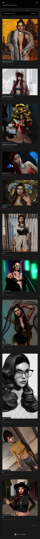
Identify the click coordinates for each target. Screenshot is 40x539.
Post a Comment (9, 63)
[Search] (37, 2)
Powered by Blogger (20, 534)
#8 (3, 347)
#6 (3, 472)
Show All (33, 13)
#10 (3, 253)
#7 (3, 420)
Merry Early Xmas (9, 145)
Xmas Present (7, 97)
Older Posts (34, 525)
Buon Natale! (7, 62)
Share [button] (3, 63)
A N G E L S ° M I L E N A (9, 5)
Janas (4, 207)
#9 (3, 293)
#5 (3, 517)
